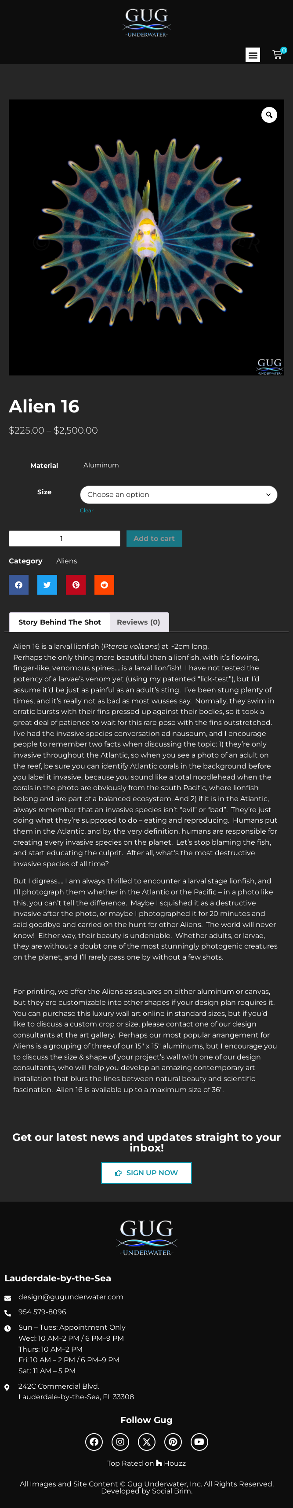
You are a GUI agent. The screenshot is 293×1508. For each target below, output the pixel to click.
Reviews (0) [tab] (138, 622)
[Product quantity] (64, 538)
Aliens (66, 560)
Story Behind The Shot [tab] (59, 622)
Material (44, 466)
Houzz (171, 1463)
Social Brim (171, 1490)
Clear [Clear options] (87, 510)
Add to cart (154, 538)
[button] (253, 55)
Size (44, 492)
